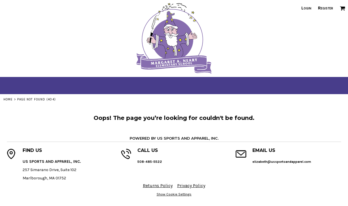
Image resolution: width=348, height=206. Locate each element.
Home (8, 99)
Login (306, 8)
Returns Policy (158, 185)
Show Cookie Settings (174, 194)
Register (325, 8)
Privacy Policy (191, 185)
